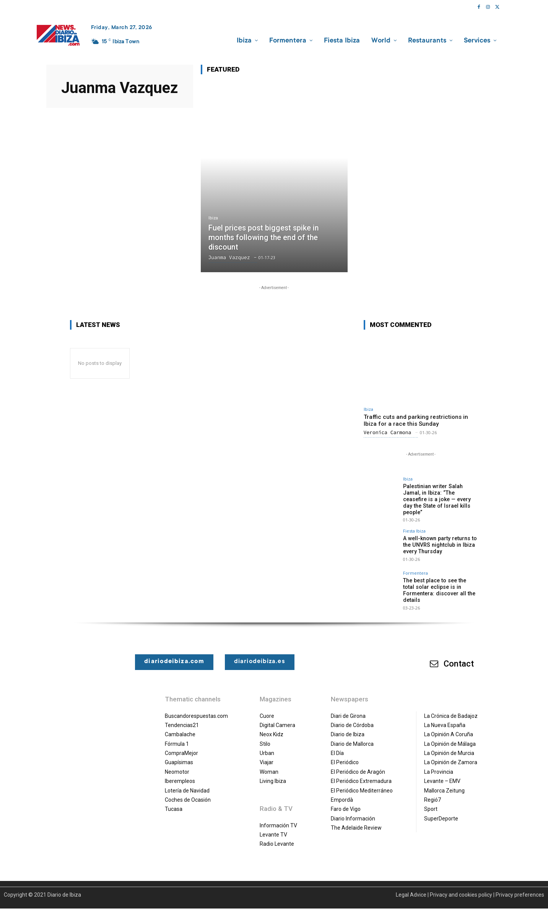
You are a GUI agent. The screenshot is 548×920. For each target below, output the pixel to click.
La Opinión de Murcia (449, 746)
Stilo (265, 737)
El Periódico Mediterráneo (362, 784)
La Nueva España (444, 718)
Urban (267, 746)
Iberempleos (180, 774)
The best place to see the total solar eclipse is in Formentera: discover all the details (439, 583)
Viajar (266, 756)
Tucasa (173, 802)
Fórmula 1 (177, 737)
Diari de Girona (348, 709)
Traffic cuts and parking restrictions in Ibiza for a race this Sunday (416, 420)
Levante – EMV (442, 774)
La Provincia (438, 765)
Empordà (342, 793)
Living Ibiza (273, 774)
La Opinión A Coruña (448, 728)
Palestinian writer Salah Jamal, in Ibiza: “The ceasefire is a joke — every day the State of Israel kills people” (440, 495)
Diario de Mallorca (352, 737)
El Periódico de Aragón (358, 765)
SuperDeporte (441, 812)
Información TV (278, 818)
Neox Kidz (271, 728)
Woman (269, 765)
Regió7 (432, 793)
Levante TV (273, 828)
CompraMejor (181, 746)
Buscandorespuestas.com (196, 709)
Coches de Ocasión (188, 793)
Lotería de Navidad (187, 784)
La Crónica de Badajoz (451, 709)
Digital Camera (277, 718)
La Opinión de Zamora (450, 756)
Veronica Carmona (387, 432)
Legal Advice (411, 888)
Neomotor (177, 765)
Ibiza (213, 218)
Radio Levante (277, 837)
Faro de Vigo (346, 802)
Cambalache (180, 728)
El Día (337, 746)
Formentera (415, 566)
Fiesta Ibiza (414, 524)
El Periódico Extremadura (361, 774)
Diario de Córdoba (352, 718)
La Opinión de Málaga (450, 737)
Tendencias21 (182, 718)
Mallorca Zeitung (444, 784)
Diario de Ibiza (347, 728)
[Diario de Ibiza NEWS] (58, 35)
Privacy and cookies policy (461, 888)
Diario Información (353, 812)
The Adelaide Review (356, 821)
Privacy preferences (520, 888)
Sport (430, 802)
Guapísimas (179, 756)
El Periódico (345, 756)
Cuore (267, 709)
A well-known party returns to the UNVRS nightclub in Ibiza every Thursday (439, 538)
